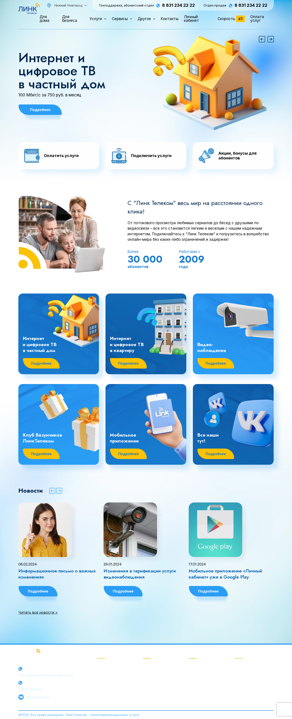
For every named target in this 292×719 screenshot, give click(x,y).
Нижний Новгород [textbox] (68, 5)
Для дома (44, 19)
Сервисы (120, 19)
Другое (144, 19)
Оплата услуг (257, 19)
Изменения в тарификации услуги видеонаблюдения (140, 574)
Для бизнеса (69, 19)
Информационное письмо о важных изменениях (57, 574)
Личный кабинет (191, 19)
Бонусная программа (205, 664)
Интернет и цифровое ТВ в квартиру (160, 677)
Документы (244, 671)
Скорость (231, 18)
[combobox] (70, 5)
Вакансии (242, 678)
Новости (241, 664)
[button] (262, 39)
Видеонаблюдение (157, 686)
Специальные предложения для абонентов (203, 681)
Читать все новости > (38, 612)
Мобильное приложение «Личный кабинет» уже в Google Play (225, 574)
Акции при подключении (161, 693)
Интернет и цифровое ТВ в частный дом (61, 71)
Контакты (169, 19)
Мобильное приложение (208, 671)
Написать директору (251, 684)
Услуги (96, 19)
